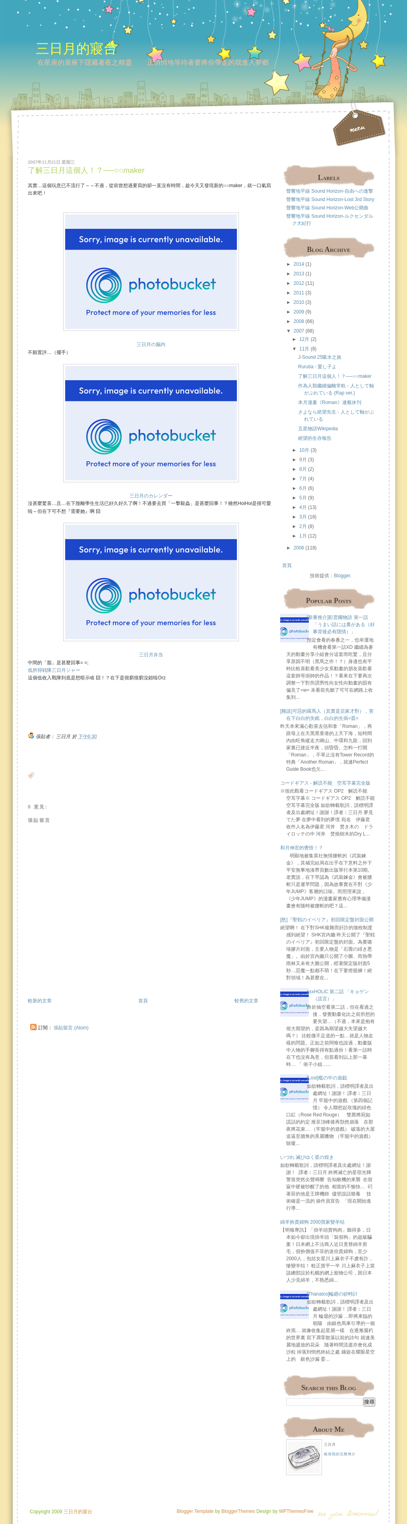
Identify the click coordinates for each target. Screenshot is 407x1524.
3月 (303, 517)
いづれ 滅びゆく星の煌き (307, 1157)
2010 (299, 302)
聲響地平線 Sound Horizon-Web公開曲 (327, 208)
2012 (299, 283)
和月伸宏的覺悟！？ (301, 848)
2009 (299, 312)
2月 (303, 526)
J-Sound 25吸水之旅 (319, 357)
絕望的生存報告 (314, 438)
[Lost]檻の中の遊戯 (327, 1078)
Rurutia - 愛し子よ (317, 366)
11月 (304, 349)
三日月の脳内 (151, 344)
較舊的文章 (246, 1001)
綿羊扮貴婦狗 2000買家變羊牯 (312, 1222)
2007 (299, 331)
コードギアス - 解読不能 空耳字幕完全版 (325, 783)
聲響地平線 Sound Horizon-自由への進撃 (329, 191)
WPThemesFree (296, 1511)
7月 (303, 479)
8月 (303, 469)
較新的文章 (40, 1001)
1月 (303, 536)
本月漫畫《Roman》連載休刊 (329, 402)
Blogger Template (194, 1511)
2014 (299, 264)
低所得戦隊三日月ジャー (54, 670)
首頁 (143, 1001)
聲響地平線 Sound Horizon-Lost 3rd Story (330, 199)
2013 (299, 274)
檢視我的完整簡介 (340, 1454)
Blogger (342, 575)
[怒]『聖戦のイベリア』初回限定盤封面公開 (327, 920)
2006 (299, 548)
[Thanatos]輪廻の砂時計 (332, 1294)
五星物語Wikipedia (318, 428)
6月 (303, 488)
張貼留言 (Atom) (71, 1028)
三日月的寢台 (76, 48)
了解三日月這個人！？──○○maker (86, 170)
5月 (303, 498)
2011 (299, 293)
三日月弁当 (151, 655)
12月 (304, 339)
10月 (304, 450)
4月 (303, 507)
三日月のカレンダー (151, 496)
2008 (299, 321)
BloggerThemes (237, 1511)
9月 (303, 459)
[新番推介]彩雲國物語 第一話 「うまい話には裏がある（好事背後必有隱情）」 (341, 624)
